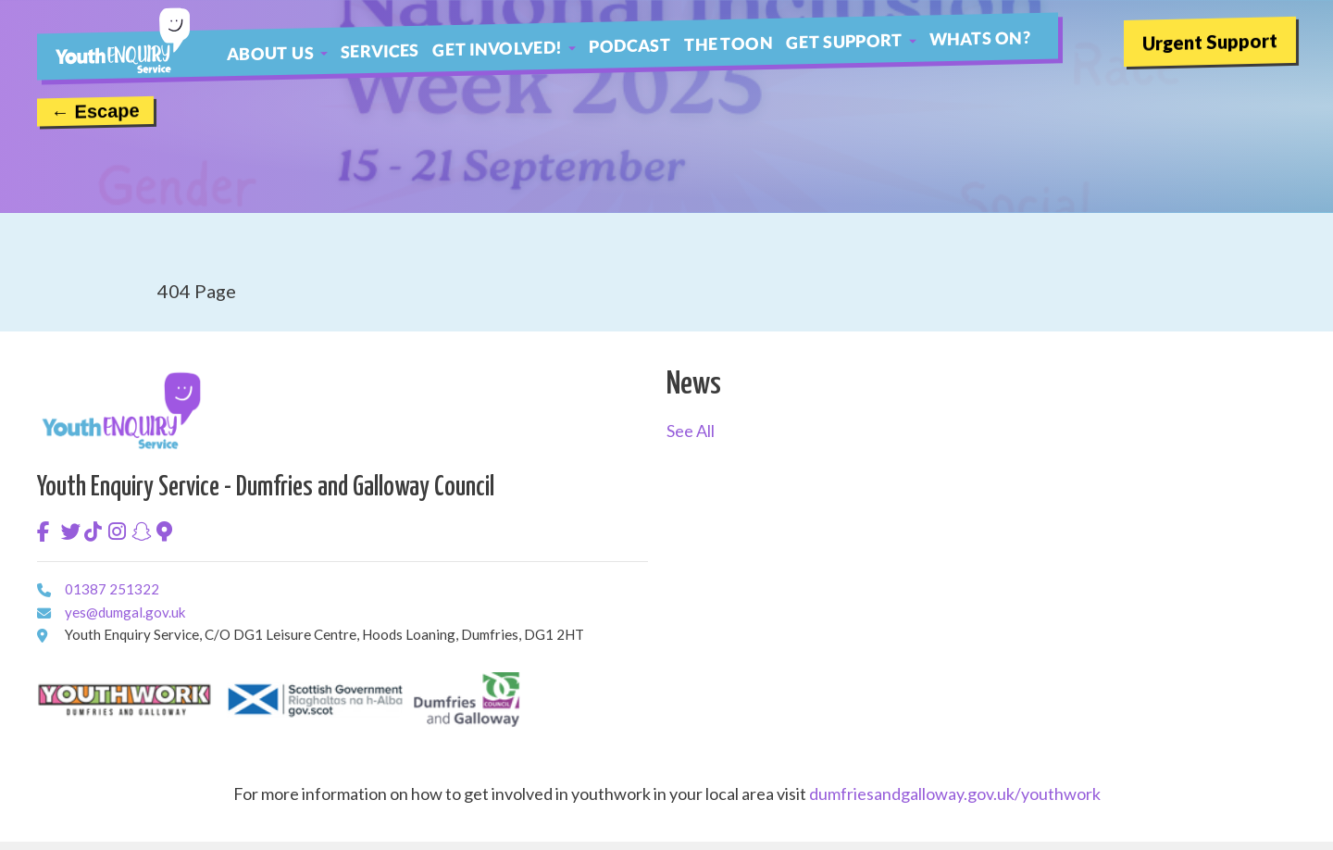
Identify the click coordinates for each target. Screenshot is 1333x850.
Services (380, 50)
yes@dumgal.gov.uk (72, 611)
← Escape (95, 111)
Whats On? (979, 38)
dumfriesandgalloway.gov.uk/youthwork (955, 793)
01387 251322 (72, 587)
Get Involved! (497, 47)
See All (690, 430)
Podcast (630, 45)
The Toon (728, 42)
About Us (270, 53)
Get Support (844, 40)
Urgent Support (1209, 41)
